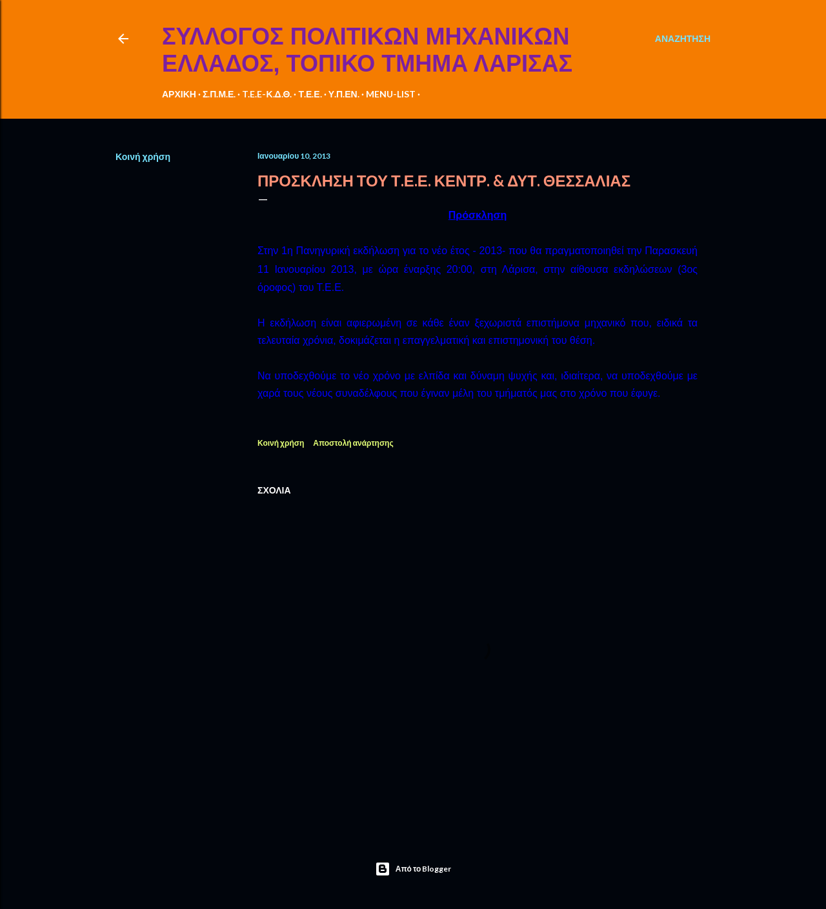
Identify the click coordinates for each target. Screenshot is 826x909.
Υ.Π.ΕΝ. (343, 93)
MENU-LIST (391, 93)
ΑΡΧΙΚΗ (179, 93)
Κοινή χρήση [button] (143, 156)
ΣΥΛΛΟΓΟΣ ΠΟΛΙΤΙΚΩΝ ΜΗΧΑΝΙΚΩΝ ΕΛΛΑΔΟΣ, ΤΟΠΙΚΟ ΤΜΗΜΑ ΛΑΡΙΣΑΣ (367, 50)
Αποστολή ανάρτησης (353, 443)
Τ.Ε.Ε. (309, 93)
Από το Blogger (413, 869)
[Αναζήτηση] (682, 38)
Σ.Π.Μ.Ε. (219, 93)
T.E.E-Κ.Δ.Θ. (267, 93)
